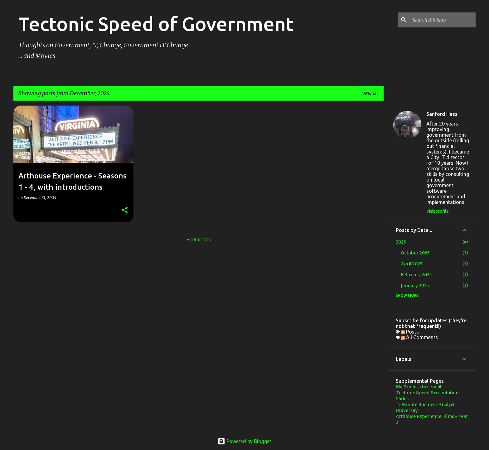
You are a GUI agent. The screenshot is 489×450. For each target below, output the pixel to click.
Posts (410, 331)
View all (370, 94)
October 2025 (415, 253)
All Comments (419, 337)
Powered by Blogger (244, 441)
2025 (401, 242)
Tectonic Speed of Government (155, 24)
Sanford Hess (442, 114)
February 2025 (416, 274)
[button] (124, 210)
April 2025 (412, 264)
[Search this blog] (443, 19)
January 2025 (415, 285)
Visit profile (437, 211)
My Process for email (418, 387)
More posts (198, 240)
